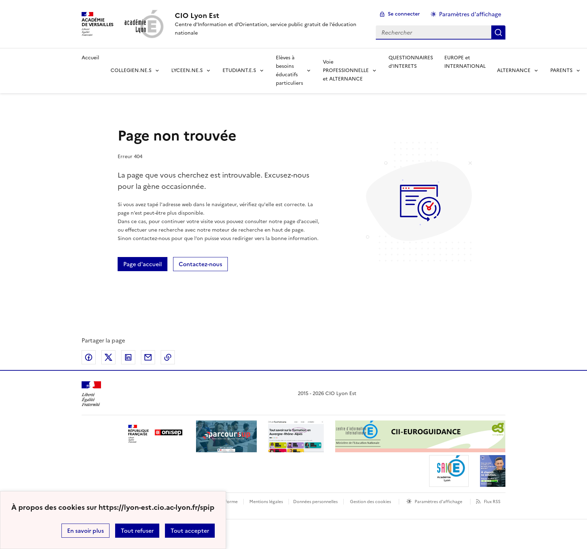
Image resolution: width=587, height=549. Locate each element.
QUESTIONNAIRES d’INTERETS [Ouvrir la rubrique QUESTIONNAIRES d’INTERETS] (411, 62)
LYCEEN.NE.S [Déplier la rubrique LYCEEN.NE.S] (187, 70)
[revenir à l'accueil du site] (269, 15)
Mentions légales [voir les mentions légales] (266, 502)
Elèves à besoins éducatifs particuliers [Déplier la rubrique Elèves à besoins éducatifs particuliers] (289, 70)
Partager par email (148, 357)
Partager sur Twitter (108, 357)
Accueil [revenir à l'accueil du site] (90, 57)
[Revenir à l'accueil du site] (91, 393)
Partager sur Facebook (89, 357)
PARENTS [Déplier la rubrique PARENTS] (561, 70)
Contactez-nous (200, 264)
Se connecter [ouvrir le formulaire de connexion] (404, 14)
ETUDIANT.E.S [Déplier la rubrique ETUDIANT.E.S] (239, 70)
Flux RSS (492, 502)
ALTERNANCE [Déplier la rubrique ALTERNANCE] (513, 70)
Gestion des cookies (370, 502)
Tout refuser (137, 530)
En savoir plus (85, 530)
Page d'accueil (142, 264)
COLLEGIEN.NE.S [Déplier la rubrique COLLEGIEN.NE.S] (131, 70)
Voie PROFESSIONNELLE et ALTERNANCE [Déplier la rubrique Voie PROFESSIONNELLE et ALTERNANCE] (346, 70)
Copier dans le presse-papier (168, 357)
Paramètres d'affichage (438, 502)
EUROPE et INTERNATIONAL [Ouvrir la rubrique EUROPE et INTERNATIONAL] (465, 62)
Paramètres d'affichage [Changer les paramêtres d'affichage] (470, 14)
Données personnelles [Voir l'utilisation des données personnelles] (315, 502)
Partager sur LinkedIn (128, 357)
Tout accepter (190, 530)
